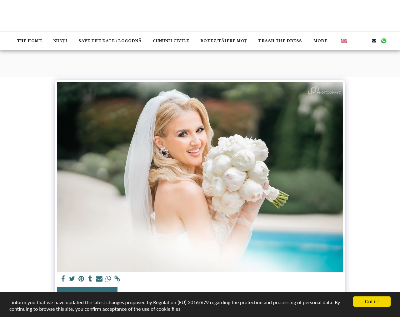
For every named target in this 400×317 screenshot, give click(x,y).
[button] (354, 40)
